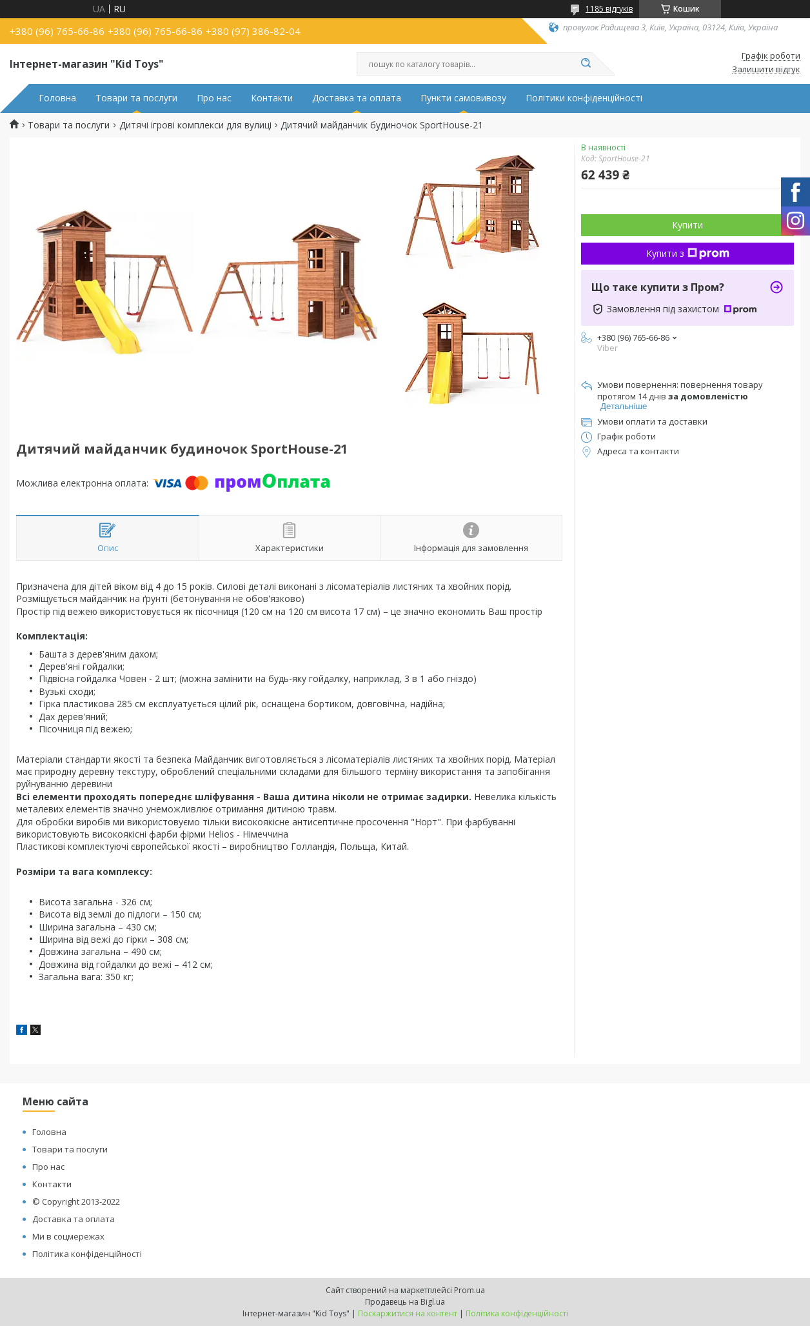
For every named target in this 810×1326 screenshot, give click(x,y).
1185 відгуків (609, 8)
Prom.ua (469, 1290)
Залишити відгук (766, 69)
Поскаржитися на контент (407, 1313)
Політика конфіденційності (87, 1254)
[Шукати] (585, 63)
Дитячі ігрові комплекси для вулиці (195, 125)
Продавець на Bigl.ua (405, 1301)
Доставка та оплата (356, 98)
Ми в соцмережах (68, 1236)
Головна (57, 98)
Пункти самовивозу (463, 98)
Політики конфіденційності (584, 98)
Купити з (687, 253)
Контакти (272, 98)
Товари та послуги (136, 98)
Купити (687, 225)
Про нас (214, 98)
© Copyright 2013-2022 (76, 1201)
